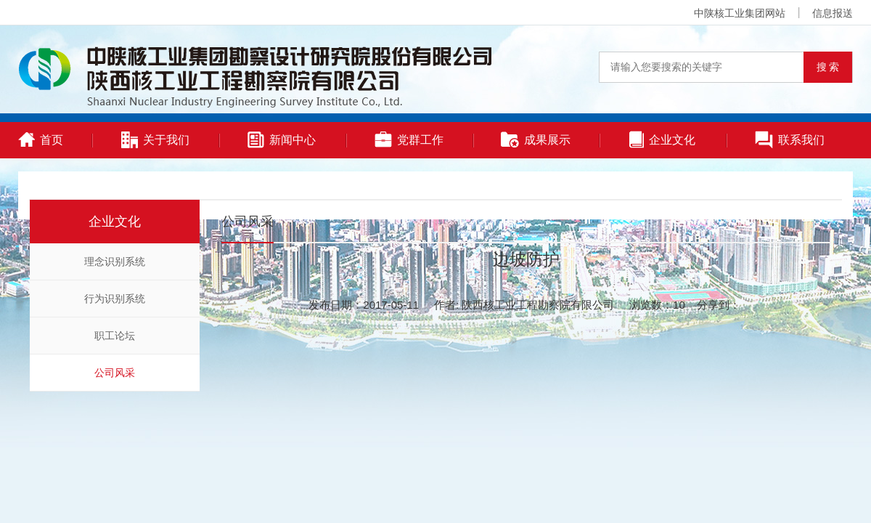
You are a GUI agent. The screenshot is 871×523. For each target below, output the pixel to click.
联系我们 (790, 140)
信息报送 (832, 13)
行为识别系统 (114, 298)
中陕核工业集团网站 (739, 13)
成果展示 (536, 139)
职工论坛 (114, 335)
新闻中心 (282, 139)
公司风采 (114, 372)
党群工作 (409, 139)
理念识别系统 (114, 261)
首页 (40, 139)
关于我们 (155, 139)
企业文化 (662, 139)
